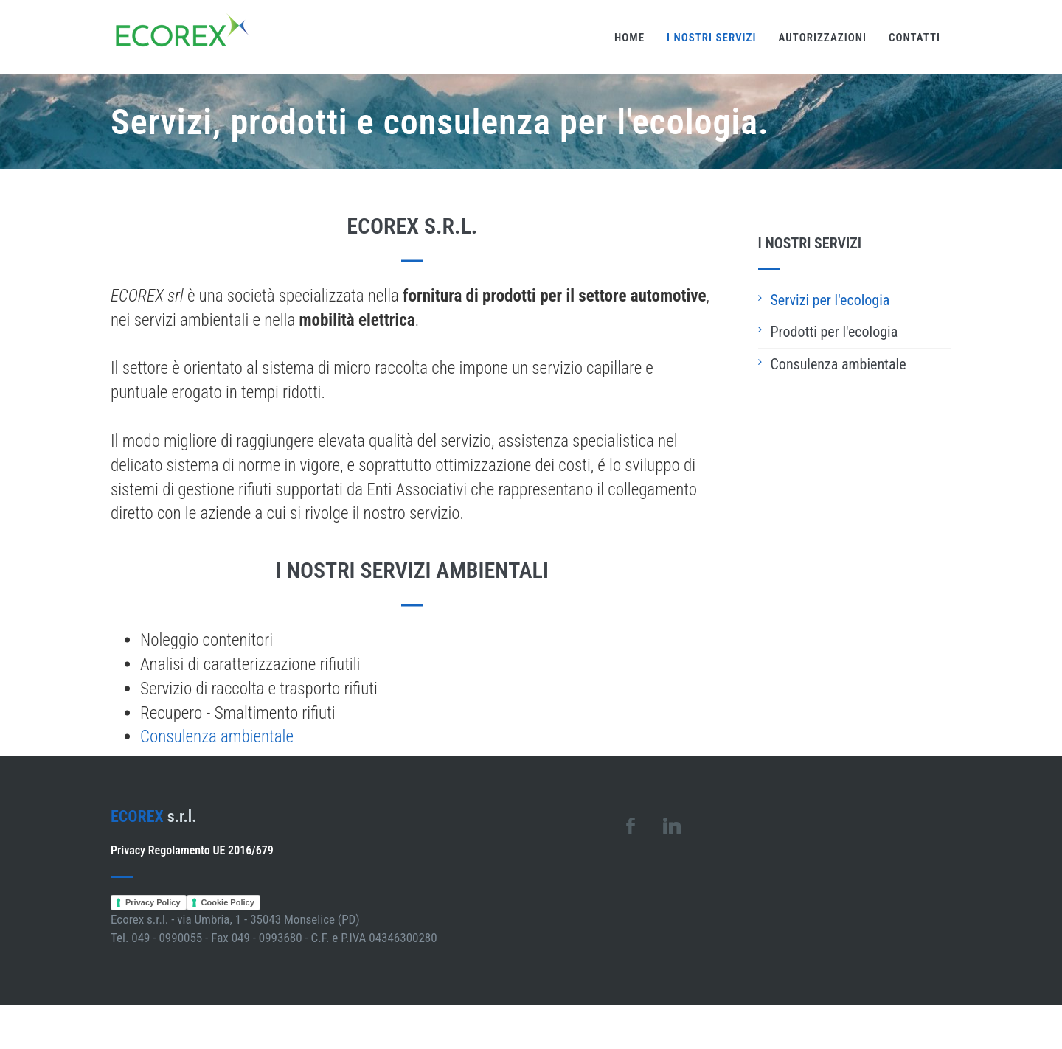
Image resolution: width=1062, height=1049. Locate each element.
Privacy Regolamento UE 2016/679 (192, 850)
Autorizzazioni (823, 37)
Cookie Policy (227, 902)
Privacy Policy (153, 902)
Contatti (914, 37)
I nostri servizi (711, 37)
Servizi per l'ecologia (830, 300)
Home (629, 37)
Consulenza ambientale (217, 742)
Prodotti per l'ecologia (834, 332)
